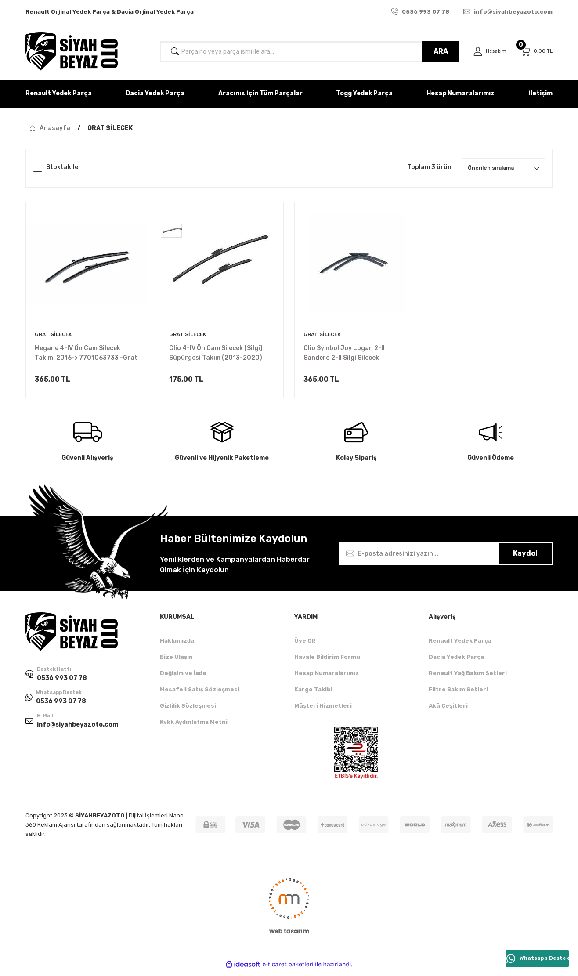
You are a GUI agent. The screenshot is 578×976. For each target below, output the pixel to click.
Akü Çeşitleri (448, 711)
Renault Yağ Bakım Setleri (468, 678)
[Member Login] (488, 51)
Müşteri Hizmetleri (323, 711)
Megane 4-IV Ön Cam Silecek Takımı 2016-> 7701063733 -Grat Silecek (86, 353)
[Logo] (71, 51)
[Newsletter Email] (446, 558)
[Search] (308, 51)
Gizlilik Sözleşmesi (188, 711)
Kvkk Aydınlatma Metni (194, 727)
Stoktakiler (63, 167)
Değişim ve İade (183, 678)
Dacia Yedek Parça (456, 662)
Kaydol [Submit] (525, 558)
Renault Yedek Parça (460, 646)
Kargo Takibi (313, 694)
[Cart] (536, 51)
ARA (437, 51)
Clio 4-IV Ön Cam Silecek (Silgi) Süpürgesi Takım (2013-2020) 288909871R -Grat (216, 353)
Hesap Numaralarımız (326, 678)
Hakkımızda (177, 646)
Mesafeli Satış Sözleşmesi (199, 694)
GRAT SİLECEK (110, 128)
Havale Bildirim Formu (327, 662)
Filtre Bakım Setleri (458, 694)
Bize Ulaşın (176, 662)
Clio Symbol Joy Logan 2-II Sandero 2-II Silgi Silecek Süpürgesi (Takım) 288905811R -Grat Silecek (354, 353)
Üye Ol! (304, 646)
